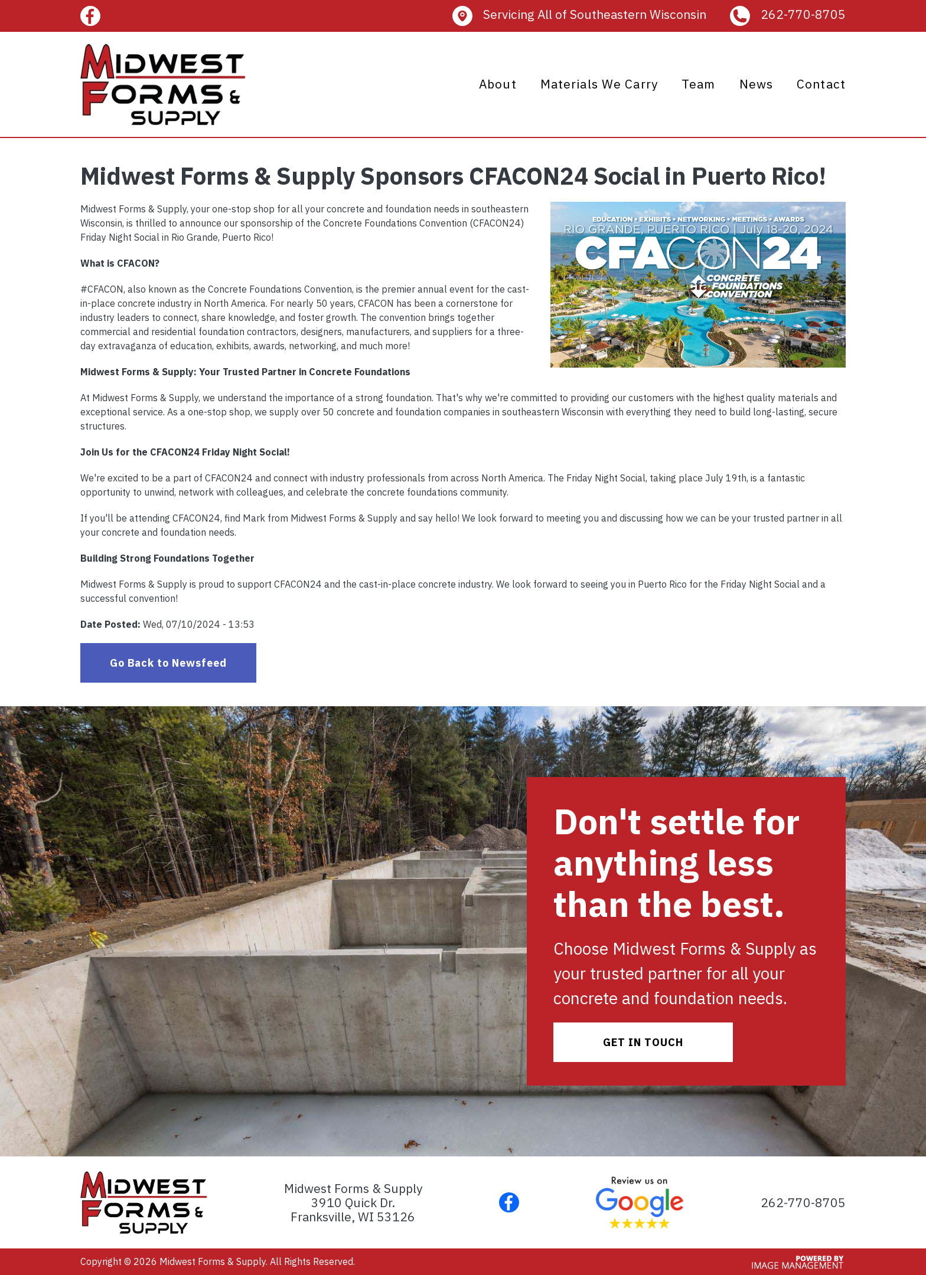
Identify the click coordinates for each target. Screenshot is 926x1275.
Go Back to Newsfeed (168, 663)
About (498, 84)
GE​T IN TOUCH (643, 1042)
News (756, 84)
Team (699, 84)
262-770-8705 (803, 14)
